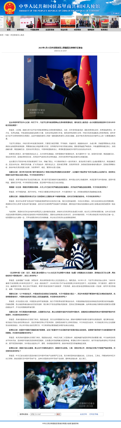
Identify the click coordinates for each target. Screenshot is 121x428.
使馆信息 (20, 30)
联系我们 (104, 30)
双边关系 (64, 30)
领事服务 (91, 30)
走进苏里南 (50, 30)
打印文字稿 (93, 414)
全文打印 (83, 414)
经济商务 (77, 30)
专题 (7, 35)
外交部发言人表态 (17, 35)
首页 (8, 30)
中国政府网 (34, 30)
